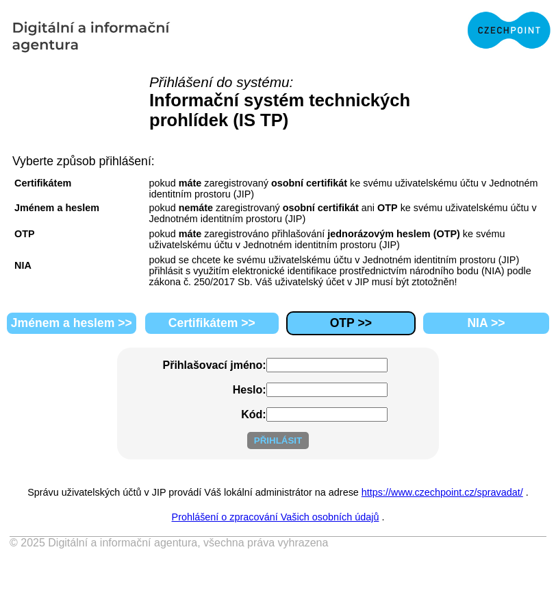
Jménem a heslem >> (71, 323)
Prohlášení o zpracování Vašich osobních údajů (275, 516)
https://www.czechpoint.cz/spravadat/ (442, 492)
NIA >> (486, 323)
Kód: (253, 414)
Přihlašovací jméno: (214, 365)
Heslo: (249, 390)
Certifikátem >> (211, 323)
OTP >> (351, 323)
